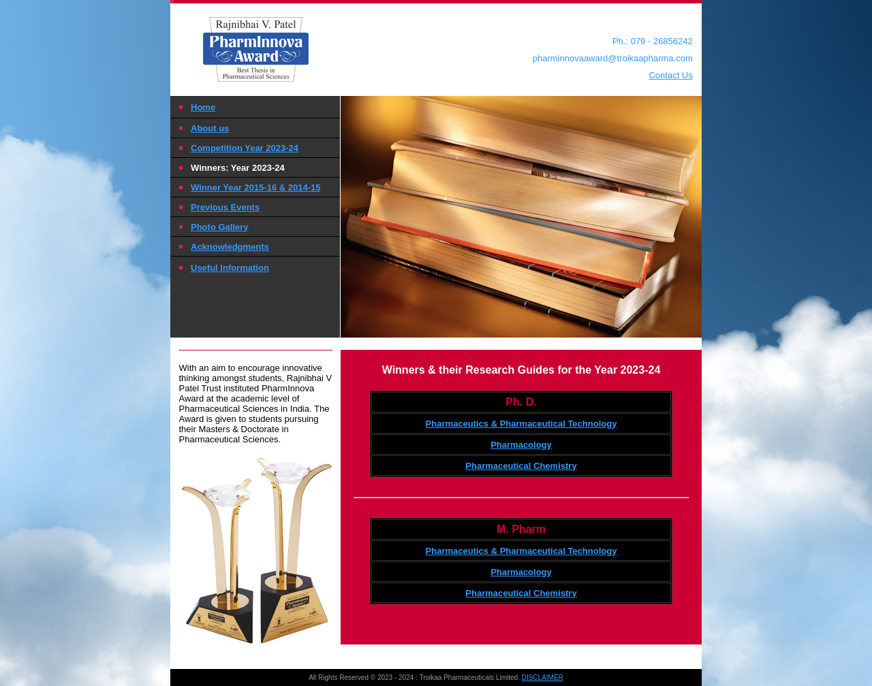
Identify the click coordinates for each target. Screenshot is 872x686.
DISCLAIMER (542, 677)
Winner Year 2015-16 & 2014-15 (255, 187)
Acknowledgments (230, 247)
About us (210, 128)
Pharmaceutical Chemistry (520, 466)
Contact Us (670, 75)
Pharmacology (521, 445)
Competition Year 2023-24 (244, 148)
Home (203, 107)
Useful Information (230, 268)
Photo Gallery (220, 227)
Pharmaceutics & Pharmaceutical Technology (521, 424)
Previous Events (225, 207)
